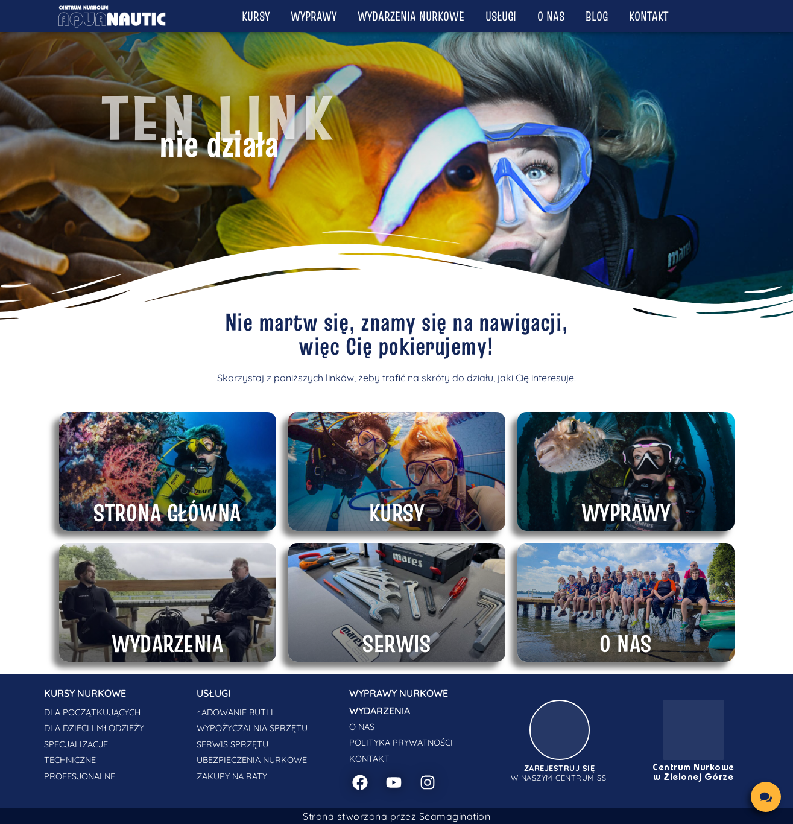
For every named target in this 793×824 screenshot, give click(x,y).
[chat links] (766, 797)
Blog (597, 16)
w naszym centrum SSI (559, 772)
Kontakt (648, 16)
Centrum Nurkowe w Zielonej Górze (693, 772)
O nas (550, 16)
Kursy (256, 16)
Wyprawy (313, 16)
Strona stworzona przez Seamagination (396, 816)
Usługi (500, 16)
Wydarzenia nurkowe (411, 16)
